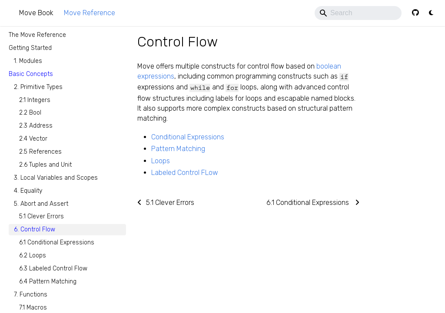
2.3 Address (36, 125)
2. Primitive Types (38, 87)
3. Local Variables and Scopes (56, 177)
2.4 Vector (33, 138)
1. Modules (28, 61)
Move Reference (89, 13)
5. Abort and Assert (41, 204)
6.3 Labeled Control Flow (53, 268)
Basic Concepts (31, 74)
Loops (160, 161)
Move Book (36, 13)
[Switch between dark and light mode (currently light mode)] (431, 13)
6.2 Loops (32, 255)
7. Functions (30, 294)
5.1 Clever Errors (41, 216)
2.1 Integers (34, 100)
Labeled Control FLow (184, 172)
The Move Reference (37, 35)
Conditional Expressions (187, 137)
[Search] (358, 13)
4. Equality (28, 190)
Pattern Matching (178, 149)
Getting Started (30, 48)
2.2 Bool (30, 112)
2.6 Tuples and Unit (45, 164)
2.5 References (40, 151)
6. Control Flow (34, 229)
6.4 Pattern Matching (47, 281)
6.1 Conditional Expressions (56, 242)
